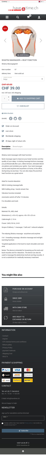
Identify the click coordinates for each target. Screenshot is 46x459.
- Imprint (5, 339)
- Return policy (7, 345)
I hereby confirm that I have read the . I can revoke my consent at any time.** (23, 424)
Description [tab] (6, 146)
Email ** (5, 416)
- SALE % (5, 356)
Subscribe (23, 431)
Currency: (6, 1)
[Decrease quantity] (8, 100)
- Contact (5, 336)
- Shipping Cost (7, 353)
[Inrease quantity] (8, 97)
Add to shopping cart (28, 98)
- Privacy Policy (7, 348)
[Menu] (7, 17)
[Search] (17, 17)
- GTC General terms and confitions (14, 342)
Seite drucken (7, 113)
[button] (10, 118)
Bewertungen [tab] (17, 146)
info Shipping (16, 93)
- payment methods (8, 351)
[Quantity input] (4, 98)
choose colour (7, 77)
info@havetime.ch (13, 398)
